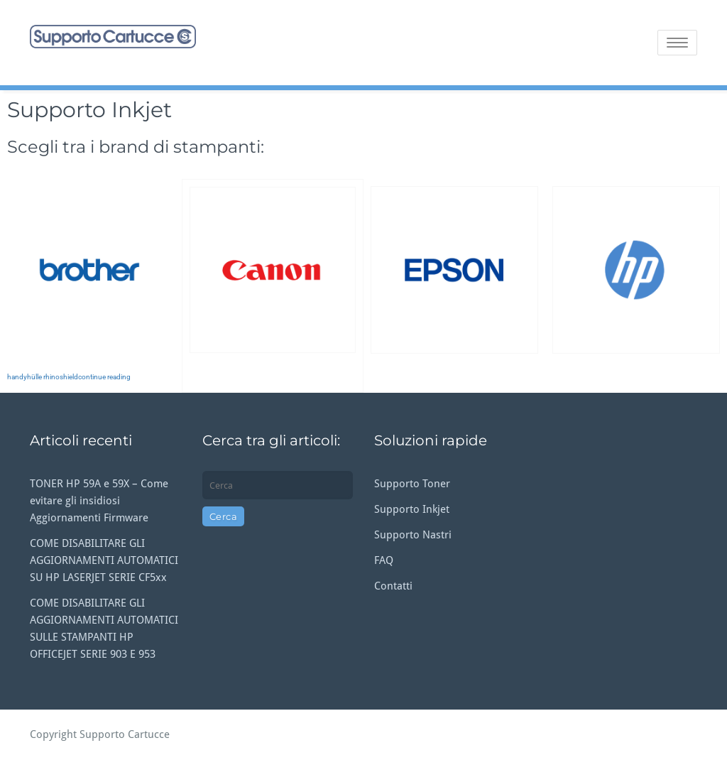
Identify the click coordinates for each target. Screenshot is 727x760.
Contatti (393, 586)
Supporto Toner (412, 483)
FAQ (383, 560)
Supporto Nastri (413, 534)
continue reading (104, 377)
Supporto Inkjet (411, 509)
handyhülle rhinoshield (42, 377)
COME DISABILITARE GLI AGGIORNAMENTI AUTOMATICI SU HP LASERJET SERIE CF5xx (104, 560)
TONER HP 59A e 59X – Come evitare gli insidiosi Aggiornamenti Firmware (99, 500)
